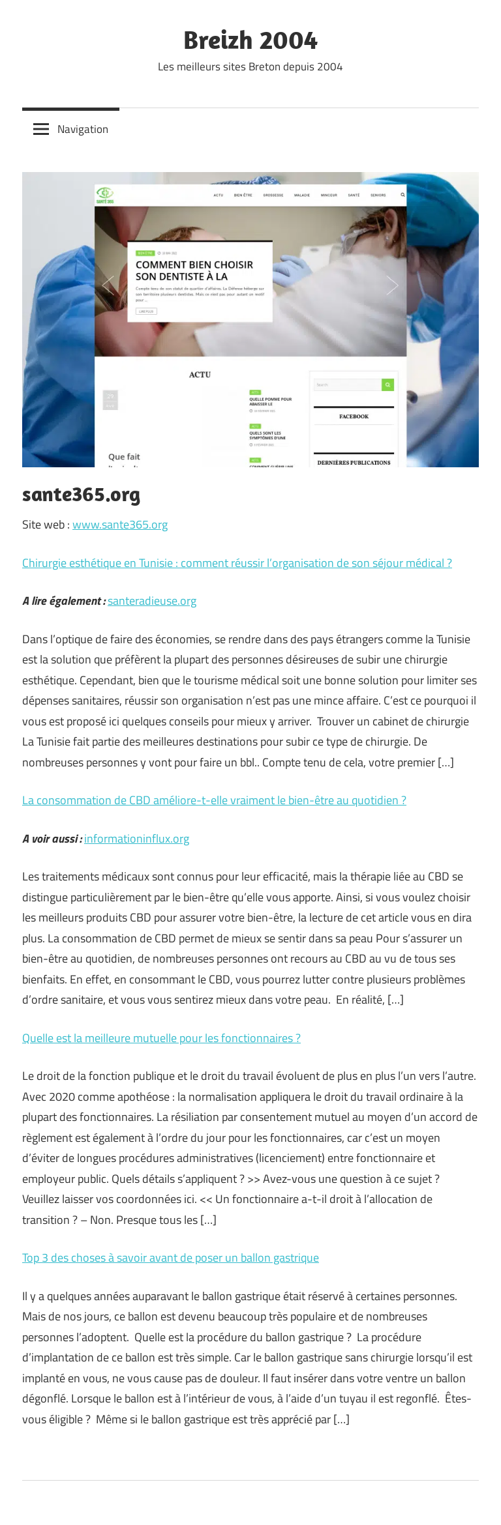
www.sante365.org (120, 524)
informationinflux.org (136, 838)
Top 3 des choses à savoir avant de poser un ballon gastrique (170, 1257)
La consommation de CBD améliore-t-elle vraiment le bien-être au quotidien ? (214, 800)
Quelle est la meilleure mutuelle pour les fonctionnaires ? (161, 1038)
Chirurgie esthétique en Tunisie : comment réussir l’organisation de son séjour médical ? (237, 563)
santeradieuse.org (152, 600)
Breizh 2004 (250, 39)
